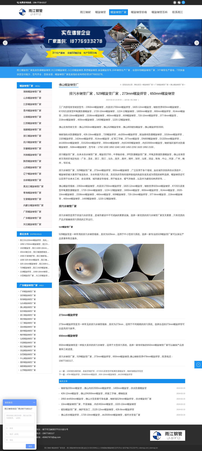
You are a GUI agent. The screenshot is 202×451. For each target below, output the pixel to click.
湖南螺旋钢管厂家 (32, 91)
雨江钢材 (75, 12)
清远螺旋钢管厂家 (28, 350)
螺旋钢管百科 (157, 12)
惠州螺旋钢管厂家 (28, 331)
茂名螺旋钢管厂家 (28, 327)
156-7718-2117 (39, 2)
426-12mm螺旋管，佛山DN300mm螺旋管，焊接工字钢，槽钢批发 (94, 393)
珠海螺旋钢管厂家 (28, 299)
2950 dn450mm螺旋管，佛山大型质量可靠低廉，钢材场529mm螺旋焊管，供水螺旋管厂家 (106, 399)
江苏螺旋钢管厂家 (32, 104)
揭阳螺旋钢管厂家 (28, 366)
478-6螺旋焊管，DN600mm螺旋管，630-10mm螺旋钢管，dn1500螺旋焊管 (99, 374)
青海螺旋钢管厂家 (32, 193)
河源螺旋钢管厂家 (28, 342)
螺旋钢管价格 (134, 12)
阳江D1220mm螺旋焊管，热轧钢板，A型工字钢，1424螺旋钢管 (48, 240)
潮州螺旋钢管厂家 (28, 362)
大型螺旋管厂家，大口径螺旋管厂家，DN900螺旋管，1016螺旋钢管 (50, 275)
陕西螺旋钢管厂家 (32, 161)
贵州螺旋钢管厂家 (32, 110)
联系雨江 (176, 12)
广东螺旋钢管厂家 (161, 85)
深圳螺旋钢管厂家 (28, 295)
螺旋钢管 (92, 12)
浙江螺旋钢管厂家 (32, 136)
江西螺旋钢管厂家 (32, 123)
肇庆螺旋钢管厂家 (28, 319)
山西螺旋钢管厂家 (32, 167)
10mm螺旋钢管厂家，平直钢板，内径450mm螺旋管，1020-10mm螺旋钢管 (98, 404)
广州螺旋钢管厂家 (28, 291)
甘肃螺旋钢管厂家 (32, 199)
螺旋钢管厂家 (112, 12)
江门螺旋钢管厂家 (28, 323)
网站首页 (137, 85)
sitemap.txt (154, 448)
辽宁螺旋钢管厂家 (32, 174)
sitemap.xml (143, 448)
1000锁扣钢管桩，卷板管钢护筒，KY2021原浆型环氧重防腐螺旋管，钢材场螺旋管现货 (105, 371)
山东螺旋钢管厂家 (32, 98)
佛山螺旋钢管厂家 (177, 85)
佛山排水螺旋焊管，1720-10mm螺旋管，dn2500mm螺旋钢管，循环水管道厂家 (100, 415)
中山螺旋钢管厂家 (28, 358)
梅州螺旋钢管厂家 (28, 335)
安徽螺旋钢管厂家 (32, 148)
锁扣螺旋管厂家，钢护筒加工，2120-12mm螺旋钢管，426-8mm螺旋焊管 (97, 409)
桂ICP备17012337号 (130, 448)
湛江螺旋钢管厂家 (28, 315)
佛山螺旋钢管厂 (69, 84)
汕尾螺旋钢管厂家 (28, 339)
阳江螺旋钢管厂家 (28, 346)
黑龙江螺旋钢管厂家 (33, 186)
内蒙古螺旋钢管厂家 (33, 205)
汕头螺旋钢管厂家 (28, 303)
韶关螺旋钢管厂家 (28, 311)
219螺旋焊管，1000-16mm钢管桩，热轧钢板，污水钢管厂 (45, 272)
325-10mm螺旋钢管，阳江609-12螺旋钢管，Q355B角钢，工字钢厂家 (50, 264)
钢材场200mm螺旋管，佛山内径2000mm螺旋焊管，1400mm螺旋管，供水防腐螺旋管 (104, 388)
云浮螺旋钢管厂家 (28, 370)
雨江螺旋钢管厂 (31, 12)
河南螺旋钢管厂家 (32, 155)
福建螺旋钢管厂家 (32, 129)
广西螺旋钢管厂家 (32, 212)
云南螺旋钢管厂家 (32, 117)
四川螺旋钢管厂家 (32, 142)
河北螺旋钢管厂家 (32, 224)
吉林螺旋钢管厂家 (32, 180)
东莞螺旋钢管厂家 (28, 354)
